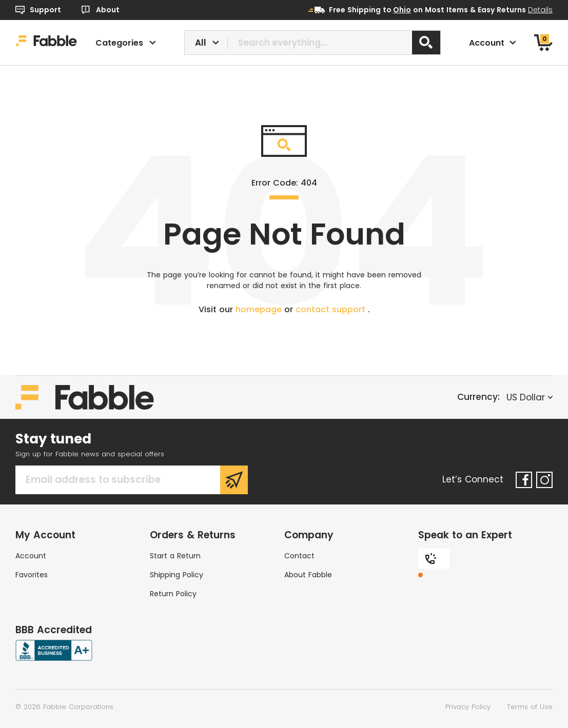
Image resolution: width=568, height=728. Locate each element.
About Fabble (308, 575)
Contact (299, 556)
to (397, 10)
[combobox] (312, 42)
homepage (260, 309)
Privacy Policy (468, 707)
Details (540, 10)
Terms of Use (530, 707)
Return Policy (173, 594)
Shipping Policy (176, 575)
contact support (332, 309)
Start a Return (175, 556)
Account (30, 556)
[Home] (46, 42)
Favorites (31, 575)
